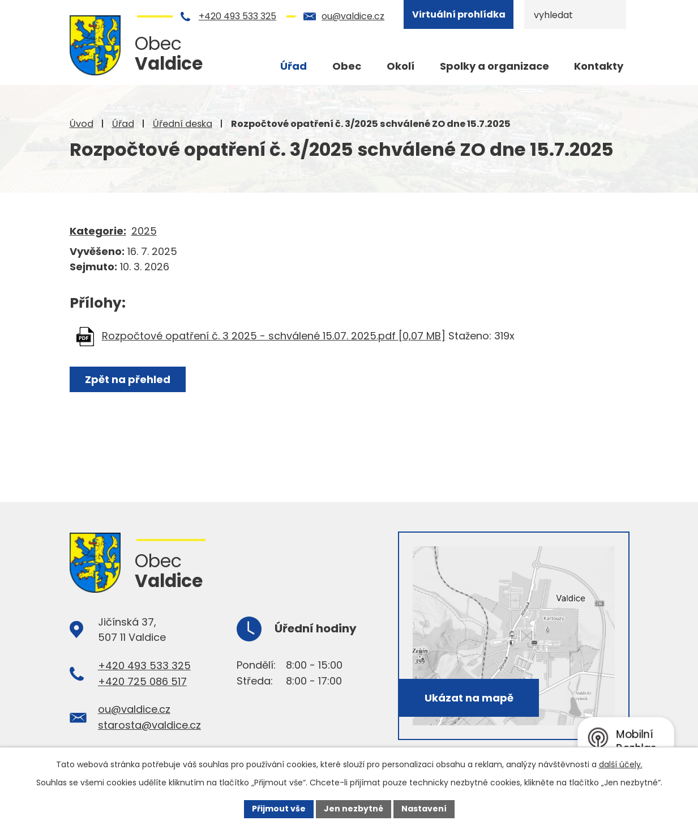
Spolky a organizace (494, 66)
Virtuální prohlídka (459, 14)
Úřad (123, 123)
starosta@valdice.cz (149, 725)
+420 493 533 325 (237, 16)
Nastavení (424, 808)
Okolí (400, 66)
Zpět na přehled (127, 379)
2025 (144, 231)
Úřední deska (182, 123)
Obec (346, 66)
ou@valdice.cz (353, 16)
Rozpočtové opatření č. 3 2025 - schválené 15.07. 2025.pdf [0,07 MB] (274, 336)
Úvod (81, 123)
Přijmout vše (279, 808)
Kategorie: (98, 231)
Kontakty (598, 66)
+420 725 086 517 (142, 681)
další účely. (621, 764)
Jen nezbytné (353, 808)
